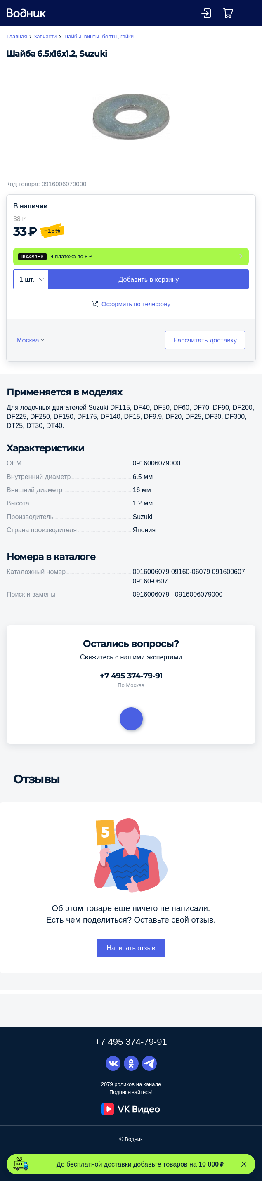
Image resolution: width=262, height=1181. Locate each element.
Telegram (149, 1063)
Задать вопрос (131, 726)
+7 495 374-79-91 (131, 684)
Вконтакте (113, 1063)
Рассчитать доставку (205, 348)
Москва (28, 348)
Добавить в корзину (148, 287)
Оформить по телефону (135, 311)
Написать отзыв (131, 955)
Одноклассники (131, 1063)
